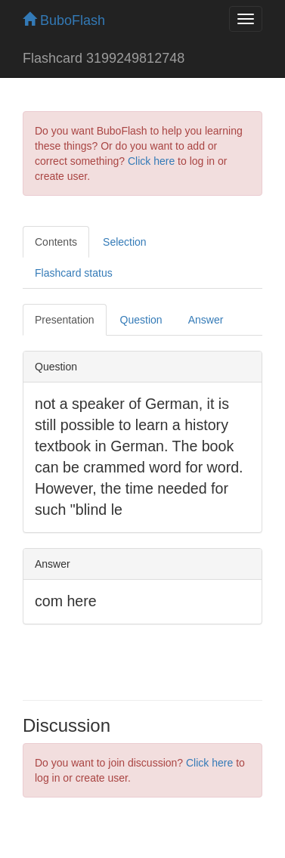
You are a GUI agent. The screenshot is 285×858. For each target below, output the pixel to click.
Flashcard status (74, 273)
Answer (206, 320)
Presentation (64, 320)
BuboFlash (64, 20)
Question (141, 320)
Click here (151, 161)
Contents (56, 242)
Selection (125, 242)
